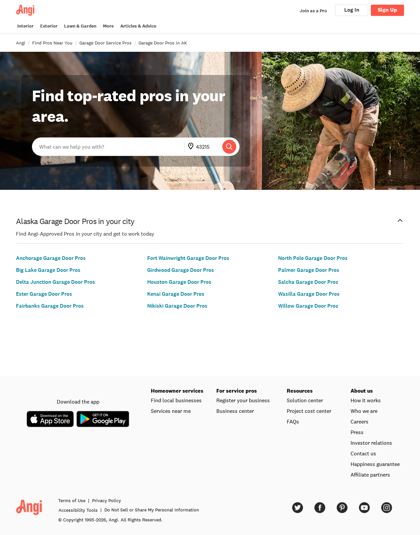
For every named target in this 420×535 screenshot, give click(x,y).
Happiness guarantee (375, 464)
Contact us (363, 453)
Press (357, 432)
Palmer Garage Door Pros (308, 270)
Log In (351, 9)
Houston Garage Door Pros (179, 281)
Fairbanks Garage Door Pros (50, 305)
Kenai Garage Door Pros (175, 293)
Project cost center (309, 411)
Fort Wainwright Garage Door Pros (188, 258)
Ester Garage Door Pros (44, 293)
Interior (25, 26)
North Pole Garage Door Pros (313, 258)
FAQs (293, 421)
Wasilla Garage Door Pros (309, 293)
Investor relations (371, 442)
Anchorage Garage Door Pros (51, 258)
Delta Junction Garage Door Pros (55, 281)
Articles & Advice (138, 26)
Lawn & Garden (80, 26)
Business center (235, 411)
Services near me (171, 411)
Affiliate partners (370, 474)
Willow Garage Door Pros (308, 305)
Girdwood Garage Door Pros (180, 270)
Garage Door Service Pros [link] (105, 43)
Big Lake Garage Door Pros (48, 270)
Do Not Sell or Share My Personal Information (151, 510)
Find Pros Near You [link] (52, 43)
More (108, 26)
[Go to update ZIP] (192, 147)
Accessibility (78, 510)
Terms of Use (71, 500)
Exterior (48, 26)
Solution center (305, 400)
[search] (229, 147)
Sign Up (387, 9)
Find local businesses (176, 400)
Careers (359, 421)
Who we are (364, 411)
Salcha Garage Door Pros (308, 281)
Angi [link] (20, 43)
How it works (366, 400)
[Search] (229, 147)
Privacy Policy (106, 500)
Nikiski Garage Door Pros (177, 305)
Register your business (243, 400)
